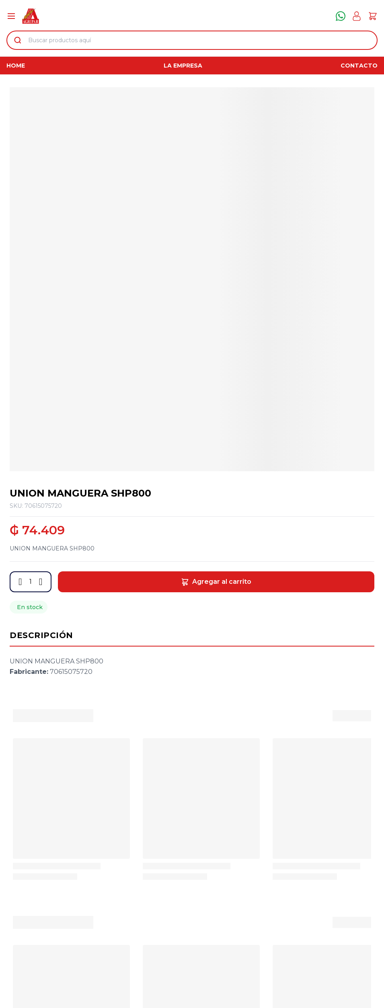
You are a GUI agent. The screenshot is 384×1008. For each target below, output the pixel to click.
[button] (20, 582)
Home (15, 65)
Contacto (359, 65)
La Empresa (183, 65)
